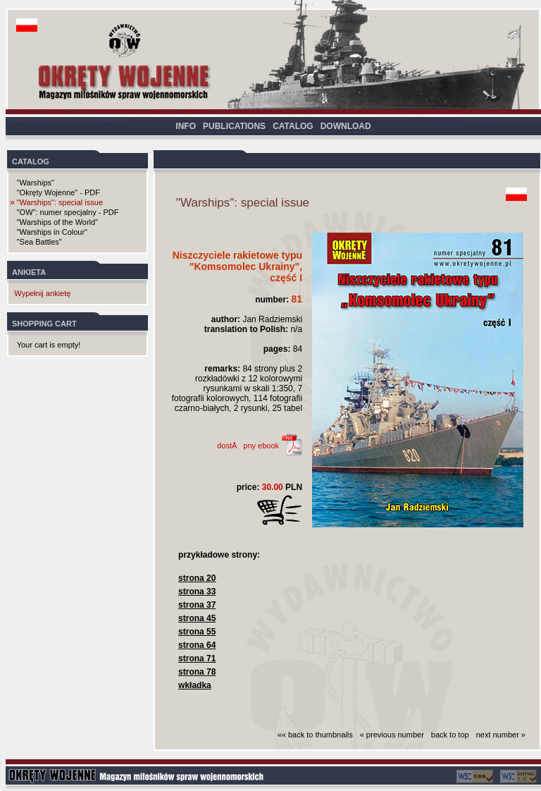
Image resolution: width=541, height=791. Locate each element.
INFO (185, 126)
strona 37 (197, 605)
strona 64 (197, 645)
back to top (450, 734)
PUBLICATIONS (234, 126)
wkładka (194, 685)
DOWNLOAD (346, 126)
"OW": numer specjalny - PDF (68, 212)
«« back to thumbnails (315, 734)
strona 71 (197, 658)
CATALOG (293, 126)
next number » (501, 734)
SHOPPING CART (44, 323)
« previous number (392, 734)
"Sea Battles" (39, 242)
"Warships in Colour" (52, 232)
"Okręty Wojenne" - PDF (58, 192)
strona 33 (197, 591)
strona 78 (197, 672)
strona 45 (197, 618)
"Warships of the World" (57, 222)
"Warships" (35, 182)
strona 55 (197, 632)
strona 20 (197, 578)
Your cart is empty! (49, 345)
